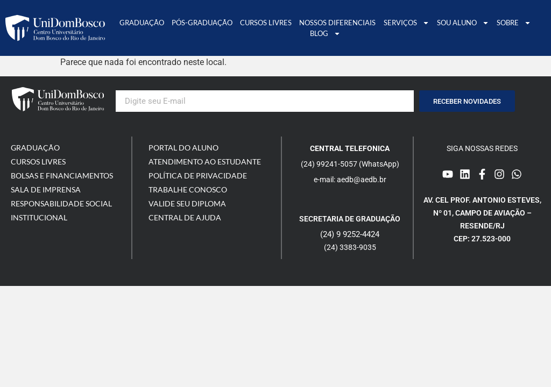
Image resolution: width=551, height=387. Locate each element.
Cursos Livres (266, 22)
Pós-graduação (202, 22)
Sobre (514, 22)
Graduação (141, 22)
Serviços (406, 22)
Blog (325, 33)
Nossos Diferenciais (337, 22)
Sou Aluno (463, 22)
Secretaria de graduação (349, 218)
